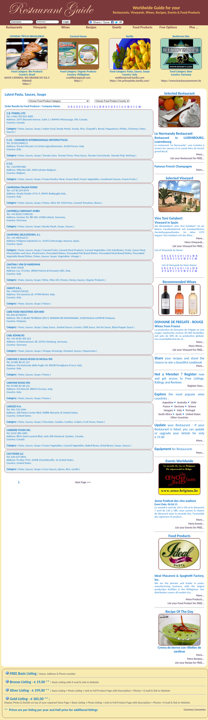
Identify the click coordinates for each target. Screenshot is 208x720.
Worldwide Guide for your (156, 7)
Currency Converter (195, 709)
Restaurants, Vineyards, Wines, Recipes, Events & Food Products (156, 12)
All (140, 106)
